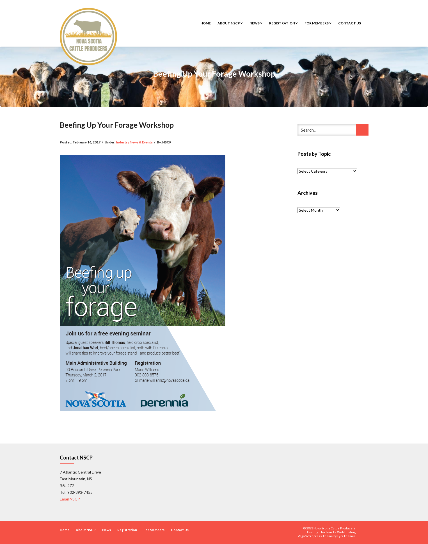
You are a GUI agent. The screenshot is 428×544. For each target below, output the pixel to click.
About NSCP (230, 23)
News (256, 23)
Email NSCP (70, 499)
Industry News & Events (134, 142)
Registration (283, 23)
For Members (318, 23)
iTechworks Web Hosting (338, 532)
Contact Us (349, 23)
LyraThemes (346, 536)
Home (205, 23)
